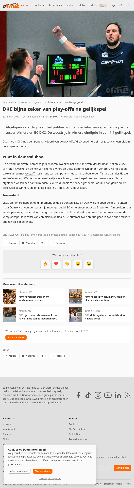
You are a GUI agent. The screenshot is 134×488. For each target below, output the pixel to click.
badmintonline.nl (10, 102)
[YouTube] (108, 395)
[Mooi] (56, 265)
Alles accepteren (42, 471)
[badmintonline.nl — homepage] (11, 5)
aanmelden (122, 467)
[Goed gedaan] (67, 265)
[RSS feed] (127, 395)
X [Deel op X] (43, 243)
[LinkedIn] (117, 395)
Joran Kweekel (60, 164)
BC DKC (54, 116)
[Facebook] (78, 395)
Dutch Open (75, 434)
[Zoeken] (128, 5)
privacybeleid (15, 464)
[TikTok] (88, 395)
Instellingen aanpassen (50, 478)
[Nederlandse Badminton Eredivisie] (103, 5)
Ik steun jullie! (16, 337)
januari (38, 102)
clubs (82, 5)
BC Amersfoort (76, 207)
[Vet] (45, 265)
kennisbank (55, 5)
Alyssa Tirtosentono (37, 173)
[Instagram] (98, 395)
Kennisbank (9, 429)
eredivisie (39, 5)
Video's (6, 444)
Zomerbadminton (78, 439)
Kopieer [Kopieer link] (10, 243)
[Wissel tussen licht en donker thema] (120, 5)
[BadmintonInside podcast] (113, 5)
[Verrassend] (78, 265)
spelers (70, 5)
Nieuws (7, 424)
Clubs (6, 439)
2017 (31, 102)
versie (119, 483)
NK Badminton (77, 429)
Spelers (7, 434)
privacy (98, 483)
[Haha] (89, 265)
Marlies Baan (100, 164)
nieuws (25, 5)
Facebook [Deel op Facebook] (58, 243)
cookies (127, 483)
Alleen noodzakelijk (19, 471)
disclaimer (109, 483)
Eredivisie (74, 424)
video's (93, 5)
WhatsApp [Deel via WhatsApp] (28, 243)
